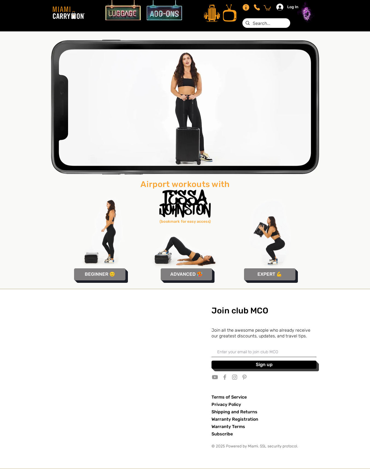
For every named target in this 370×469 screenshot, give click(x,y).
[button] (267, 8)
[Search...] (266, 23)
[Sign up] (264, 365)
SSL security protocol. (279, 446)
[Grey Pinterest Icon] (244, 377)
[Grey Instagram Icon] (234, 377)
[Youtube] (215, 377)
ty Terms (236, 426)
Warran (219, 426)
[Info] (245, 7)
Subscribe (222, 434)
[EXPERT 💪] (269, 274)
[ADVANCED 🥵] (186, 274)
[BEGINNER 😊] (99, 274)
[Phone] (256, 7)
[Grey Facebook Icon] (224, 377)
